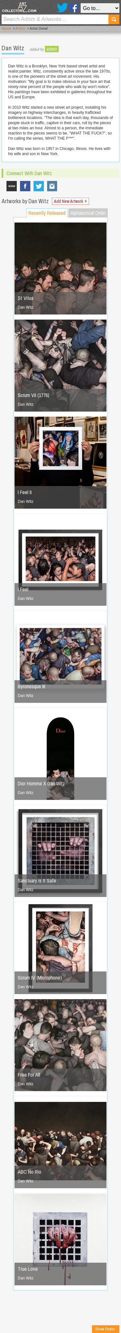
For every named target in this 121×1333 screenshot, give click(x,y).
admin (51, 49)
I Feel (23, 589)
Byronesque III (31, 686)
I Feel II (25, 492)
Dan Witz (26, 307)
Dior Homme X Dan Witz (41, 783)
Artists (20, 28)
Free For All (29, 1074)
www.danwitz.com (11, 186)
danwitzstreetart (52, 186)
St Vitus (26, 298)
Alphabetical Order (88, 212)
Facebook (73, 7)
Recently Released (47, 212)
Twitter (62, 7)
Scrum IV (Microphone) (40, 977)
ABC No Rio (29, 1171)
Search (113, 19)
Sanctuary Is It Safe (37, 880)
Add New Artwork (70, 201)
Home (6, 28)
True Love (28, 1268)
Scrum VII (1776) (33, 395)
